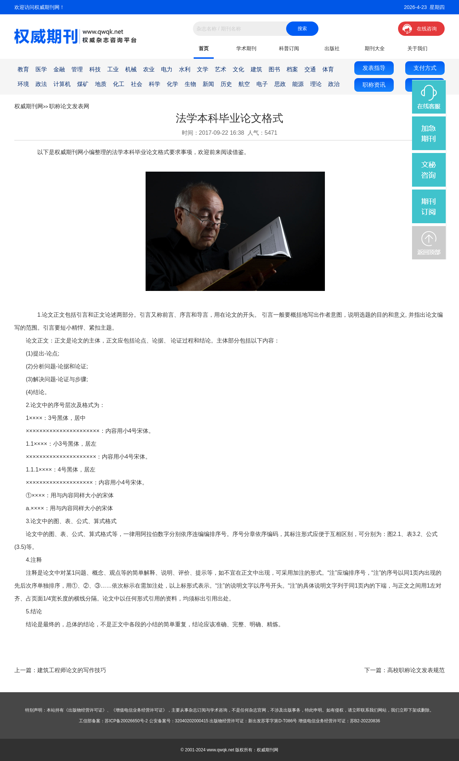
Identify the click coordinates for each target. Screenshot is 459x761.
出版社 (332, 48)
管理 (77, 69)
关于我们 (417, 48)
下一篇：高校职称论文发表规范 (404, 670)
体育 (328, 69)
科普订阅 (289, 48)
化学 (172, 84)
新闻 (208, 84)
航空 (244, 84)
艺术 (220, 69)
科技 (95, 69)
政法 (41, 84)
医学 (41, 69)
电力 (166, 69)
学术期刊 (246, 48)
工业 (113, 69)
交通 (310, 69)
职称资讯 (374, 85)
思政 (280, 84)
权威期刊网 (28, 106)
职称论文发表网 (69, 106)
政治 (334, 84)
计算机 (62, 84)
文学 (202, 69)
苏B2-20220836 (365, 720)
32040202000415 (191, 720)
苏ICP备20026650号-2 (126, 720)
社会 (136, 84)
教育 (23, 69)
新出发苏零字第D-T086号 (272, 720)
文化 (238, 69)
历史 (226, 84)
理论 (316, 84)
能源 (298, 84)
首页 (204, 48)
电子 (262, 84)
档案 (292, 69)
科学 (154, 84)
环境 (23, 84)
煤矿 (83, 84)
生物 (190, 84)
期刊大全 (375, 48)
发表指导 (374, 68)
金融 (59, 69)
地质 (101, 84)
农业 (149, 69)
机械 (131, 69)
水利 (184, 69)
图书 (274, 69)
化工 (118, 84)
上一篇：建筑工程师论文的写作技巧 (60, 670)
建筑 (256, 69)
